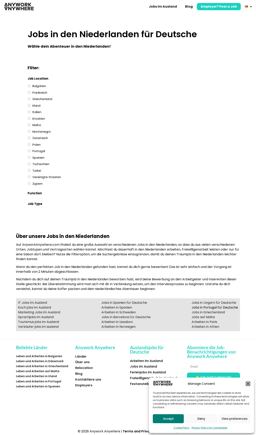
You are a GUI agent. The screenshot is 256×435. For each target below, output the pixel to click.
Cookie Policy (182, 427)
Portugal (38, 150)
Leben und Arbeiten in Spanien (38, 386)
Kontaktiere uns (88, 379)
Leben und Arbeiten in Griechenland (42, 366)
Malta (36, 124)
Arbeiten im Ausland (146, 361)
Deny (201, 419)
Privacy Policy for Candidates (209, 427)
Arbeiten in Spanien (116, 307)
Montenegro (41, 131)
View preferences (234, 419)
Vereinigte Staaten (46, 176)
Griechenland (42, 98)
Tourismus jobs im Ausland (38, 322)
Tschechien (40, 163)
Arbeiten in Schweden (118, 312)
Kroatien (38, 118)
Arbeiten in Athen (205, 326)
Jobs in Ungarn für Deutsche (214, 302)
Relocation (84, 368)
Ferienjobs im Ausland (148, 372)
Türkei (36, 170)
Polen (36, 144)
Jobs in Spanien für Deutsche (124, 302)
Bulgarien (39, 85)
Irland (36, 105)
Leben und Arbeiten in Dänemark (40, 361)
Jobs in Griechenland (208, 312)
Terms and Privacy (138, 431)
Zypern (37, 183)
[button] (248, 384)
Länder (81, 356)
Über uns (82, 362)
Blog (189, 6)
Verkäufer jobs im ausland (38, 326)
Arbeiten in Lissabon (117, 322)
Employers (83, 385)
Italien (36, 111)
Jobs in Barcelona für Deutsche (126, 317)
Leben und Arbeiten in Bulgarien (39, 356)
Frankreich (39, 92)
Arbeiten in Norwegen (118, 326)
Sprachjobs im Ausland (36, 317)
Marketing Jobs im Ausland (39, 312)
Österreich (40, 137)
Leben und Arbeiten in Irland (36, 376)
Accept (168, 419)
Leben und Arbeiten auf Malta (37, 371)
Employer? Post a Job (219, 6)
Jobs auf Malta (203, 317)
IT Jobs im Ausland (32, 302)
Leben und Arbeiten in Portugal (38, 381)
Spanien (38, 157)
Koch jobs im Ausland (34, 307)
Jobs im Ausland (163, 6)
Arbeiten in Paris (204, 322)
